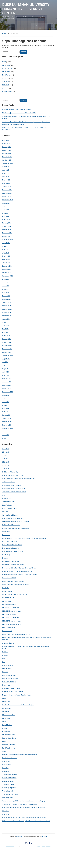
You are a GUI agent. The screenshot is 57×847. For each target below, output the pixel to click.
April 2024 (5, 216)
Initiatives (5, 652)
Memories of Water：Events (11, 688)
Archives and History (8, 482)
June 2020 (5, 365)
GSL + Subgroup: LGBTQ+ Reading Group (15, 594)
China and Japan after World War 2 (13, 518)
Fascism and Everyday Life (10, 561)
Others (4, 721)
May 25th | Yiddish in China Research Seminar (16, 110)
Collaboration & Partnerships (11, 525)
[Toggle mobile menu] (3, 25)
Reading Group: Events (9, 738)
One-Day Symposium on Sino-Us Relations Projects (18, 705)
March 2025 (6, 180)
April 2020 (5, 372)
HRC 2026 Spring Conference (11, 624)
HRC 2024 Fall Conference (10, 608)
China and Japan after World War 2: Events (15, 522)
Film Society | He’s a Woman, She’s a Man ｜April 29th (19, 113)
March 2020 (6, 375)
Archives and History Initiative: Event (13, 488)
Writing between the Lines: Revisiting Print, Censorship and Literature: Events (26, 821)
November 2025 (7, 157)
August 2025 (6, 167)
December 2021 (7, 306)
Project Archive (7, 725)
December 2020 (7, 345)
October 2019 (6, 388)
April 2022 (5, 292)
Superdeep (5, 768)
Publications (6, 731)
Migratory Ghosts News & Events (12, 692)
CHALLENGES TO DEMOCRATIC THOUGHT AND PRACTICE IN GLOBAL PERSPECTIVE (24, 129)
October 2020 (6, 352)
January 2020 (6, 382)
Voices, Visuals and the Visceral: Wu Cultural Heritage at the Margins (23, 807)
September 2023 (7, 239)
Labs (3, 658)
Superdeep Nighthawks (9, 774)
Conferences (6, 535)
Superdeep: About (7, 781)
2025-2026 (5, 468)
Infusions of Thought (8, 643)
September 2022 (7, 276)
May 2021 (5, 329)
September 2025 (7, 163)
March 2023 (6, 256)
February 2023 (6, 259)
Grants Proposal (7, 591)
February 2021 (6, 339)
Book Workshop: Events (9, 508)
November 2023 (7, 233)
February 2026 (6, 147)
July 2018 (5, 431)
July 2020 (5, 362)
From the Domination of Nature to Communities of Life (19, 574)
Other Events (6, 711)
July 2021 (5, 322)
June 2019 (5, 402)
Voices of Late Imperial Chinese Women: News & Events (19, 804)
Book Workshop (7, 505)
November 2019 (7, 385)
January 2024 (6, 226)
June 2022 (5, 286)
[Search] (40, 26)
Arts (3, 495)
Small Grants (6, 761)
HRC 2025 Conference (9, 614)
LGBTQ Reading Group (9, 675)
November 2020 (7, 349)
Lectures (5, 672)
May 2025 (5, 173)
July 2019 (5, 398)
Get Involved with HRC (9, 578)
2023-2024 (5, 465)
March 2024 (6, 220)
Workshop (5, 811)
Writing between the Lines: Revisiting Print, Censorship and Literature (24, 817)
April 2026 (5, 140)
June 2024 (5, 210)
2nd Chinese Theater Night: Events (13, 475)
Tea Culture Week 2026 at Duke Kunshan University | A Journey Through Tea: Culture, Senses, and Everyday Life (26, 123)
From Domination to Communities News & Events (17, 571)
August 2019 (6, 395)
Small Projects (6, 764)
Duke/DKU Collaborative (9, 541)
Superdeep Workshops (9, 778)
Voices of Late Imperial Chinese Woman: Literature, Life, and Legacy (23, 801)
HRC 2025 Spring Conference (11, 621)
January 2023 (6, 263)
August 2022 (6, 279)
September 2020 (7, 355)
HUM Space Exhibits (8, 627)
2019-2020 (5, 452)
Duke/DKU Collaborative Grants (12, 545)
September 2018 (7, 428)
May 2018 (5, 438)
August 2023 (6, 243)
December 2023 (7, 230)
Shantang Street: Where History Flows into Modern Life (19, 754)
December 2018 (7, 422)
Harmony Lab (6, 601)
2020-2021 (5, 455)
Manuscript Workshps (9, 682)
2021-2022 (5, 459)
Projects (5, 728)
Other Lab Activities (8, 715)
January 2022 (6, 302)
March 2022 (6, 296)
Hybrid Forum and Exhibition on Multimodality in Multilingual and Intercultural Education (26, 639)
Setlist (4, 751)
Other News (6, 718)
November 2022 (7, 269)
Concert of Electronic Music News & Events (15, 528)
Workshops (5, 814)
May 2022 (5, 289)
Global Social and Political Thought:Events (15, 584)
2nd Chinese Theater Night (10, 472)
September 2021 (7, 316)
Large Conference (7, 665)
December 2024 (7, 190)
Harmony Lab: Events (9, 604)
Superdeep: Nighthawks (9, 788)
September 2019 (7, 392)
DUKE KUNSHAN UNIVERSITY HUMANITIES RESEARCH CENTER (26, 9)
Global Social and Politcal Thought (13, 581)
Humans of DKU (7, 631)
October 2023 (6, 236)
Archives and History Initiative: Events (14, 492)
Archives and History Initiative (11, 485)
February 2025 (6, 183)
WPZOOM (44, 836)
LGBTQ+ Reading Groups (10, 678)
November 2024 (7, 193)
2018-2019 (5, 449)
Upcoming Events (7, 798)
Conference (6, 531)
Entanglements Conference (10, 548)
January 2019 (6, 418)
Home (4, 33)
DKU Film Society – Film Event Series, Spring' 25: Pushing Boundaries (24, 538)
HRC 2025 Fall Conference (10, 618)
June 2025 (5, 170)
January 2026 (6, 150)
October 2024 (6, 196)
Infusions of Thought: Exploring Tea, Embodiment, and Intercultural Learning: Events (26, 648)
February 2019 (6, 415)
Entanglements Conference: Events (13, 551)
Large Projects (6, 668)
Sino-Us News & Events (9, 758)
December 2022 (7, 266)
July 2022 (5, 282)
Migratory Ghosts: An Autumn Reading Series (16, 695)
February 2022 (6, 299)
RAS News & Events (8, 735)
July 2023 (5, 246)
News (4, 698)
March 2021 (6, 335)
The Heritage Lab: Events (10, 794)
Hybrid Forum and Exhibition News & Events (16, 634)
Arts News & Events (8, 502)
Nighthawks (6, 701)
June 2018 (5, 435)
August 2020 (6, 359)
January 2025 (6, 186)
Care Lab (5, 512)
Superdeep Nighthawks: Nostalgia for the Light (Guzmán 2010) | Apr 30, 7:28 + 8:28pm (26, 117)
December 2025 (7, 153)
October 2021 (6, 312)
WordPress (19, 836)
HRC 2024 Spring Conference (11, 611)
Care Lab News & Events (10, 515)
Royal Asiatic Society (8, 748)
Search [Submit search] (52, 26)
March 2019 (6, 412)
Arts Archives (6, 498)
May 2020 (5, 369)
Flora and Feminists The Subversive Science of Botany (19, 568)
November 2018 (7, 425)
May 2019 (5, 405)
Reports (4, 741)
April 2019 (5, 408)
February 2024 (6, 223)
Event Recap (6, 555)
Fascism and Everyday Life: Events (13, 564)
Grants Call (5, 588)
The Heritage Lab (7, 791)
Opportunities (6, 708)
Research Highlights (8, 745)
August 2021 (6, 319)
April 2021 (5, 332)
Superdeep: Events (8, 784)
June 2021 (5, 326)
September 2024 (7, 200)
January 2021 (6, 342)
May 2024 (5, 213)
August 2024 (6, 203)
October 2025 (6, 160)
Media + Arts (6, 685)
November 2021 (7, 309)
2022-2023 (5, 462)
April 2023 (5, 253)
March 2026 (6, 143)
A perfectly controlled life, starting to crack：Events (18, 478)
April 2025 (5, 176)
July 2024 (5, 206)
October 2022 (6, 272)
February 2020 (6, 378)
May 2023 (5, 249)
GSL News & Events (8, 598)
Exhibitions (5, 558)
